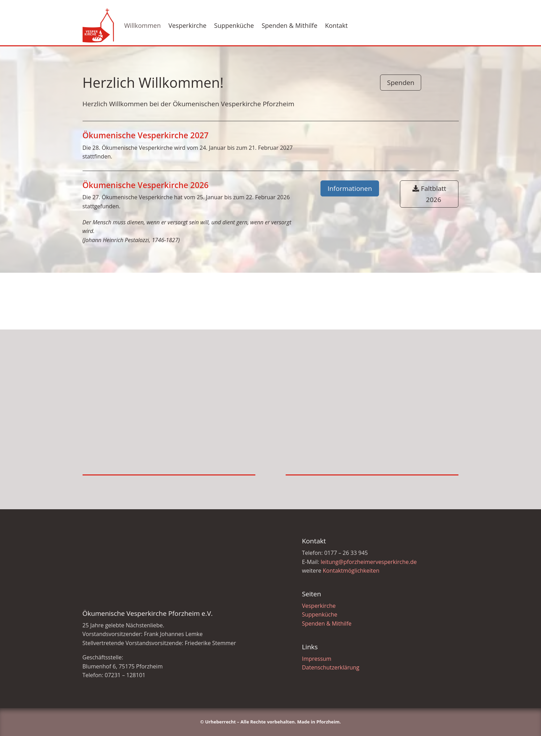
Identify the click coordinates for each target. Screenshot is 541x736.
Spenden (400, 82)
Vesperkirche (188, 25)
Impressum (316, 659)
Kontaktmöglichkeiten (351, 570)
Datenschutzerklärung (331, 667)
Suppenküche (234, 25)
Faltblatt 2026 (433, 194)
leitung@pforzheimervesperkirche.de (368, 562)
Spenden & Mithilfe (289, 25)
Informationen (349, 188)
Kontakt (336, 25)
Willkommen (142, 25)
